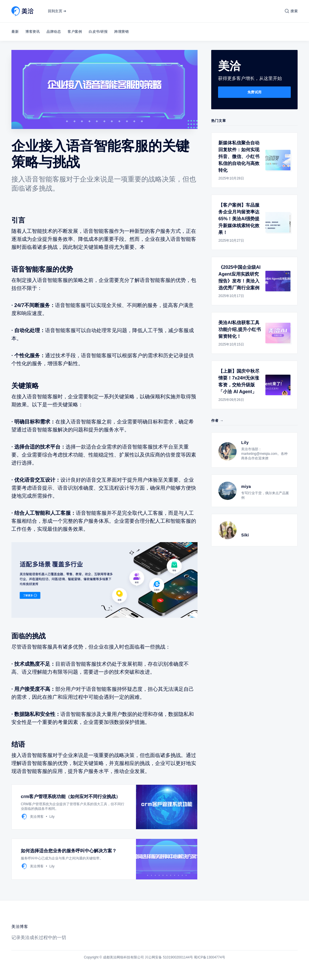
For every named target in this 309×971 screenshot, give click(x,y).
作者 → (217, 421)
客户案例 (75, 32)
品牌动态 (53, 32)
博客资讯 (32, 32)
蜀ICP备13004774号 (209, 957)
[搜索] (291, 11)
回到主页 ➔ (57, 11)
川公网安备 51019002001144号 (169, 957)
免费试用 (254, 92)
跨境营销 (121, 32)
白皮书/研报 (98, 32)
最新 (15, 32)
